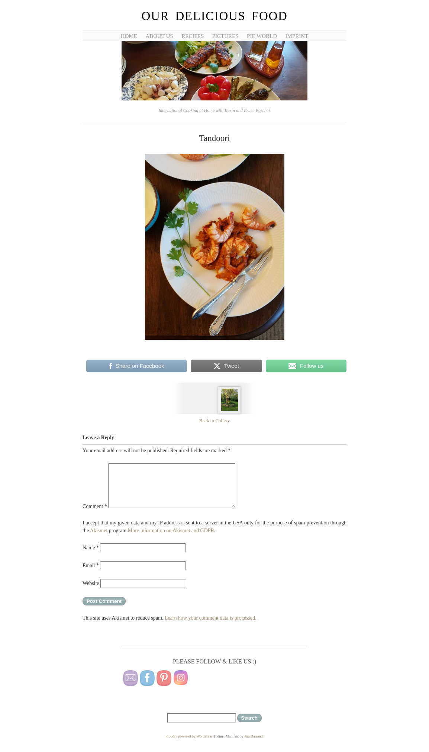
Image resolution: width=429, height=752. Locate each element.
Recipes (192, 36)
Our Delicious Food (214, 16)
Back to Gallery (214, 420)
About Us (159, 36)
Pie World (262, 36)
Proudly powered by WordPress (189, 736)
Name (91, 547)
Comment (95, 506)
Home (129, 36)
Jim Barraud (253, 736)
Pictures (225, 36)
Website (91, 583)
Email (91, 565)
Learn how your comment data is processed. (211, 618)
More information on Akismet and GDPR (171, 530)
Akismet (98, 530)
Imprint (297, 36)
